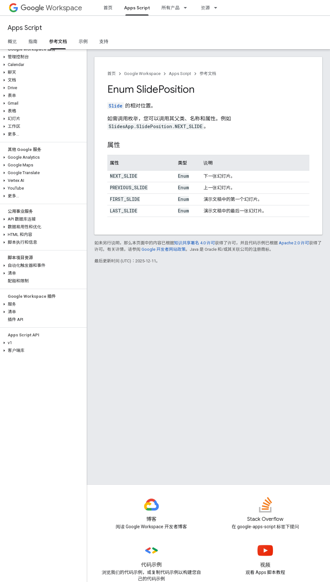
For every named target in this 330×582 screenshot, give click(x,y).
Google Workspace (142, 73)
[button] (42, 57)
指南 (32, 41)
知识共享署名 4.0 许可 (194, 242)
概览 (12, 41)
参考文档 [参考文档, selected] (58, 41)
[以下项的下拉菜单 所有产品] (187, 7)
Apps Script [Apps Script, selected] (137, 8)
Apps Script (25, 28)
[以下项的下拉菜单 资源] (217, 7)
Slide (115, 106)
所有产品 (170, 8)
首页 (107, 8)
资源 (205, 8)
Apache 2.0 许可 (294, 242)
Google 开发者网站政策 (163, 249)
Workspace (51, 8)
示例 (83, 41)
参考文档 (207, 73)
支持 (103, 41)
